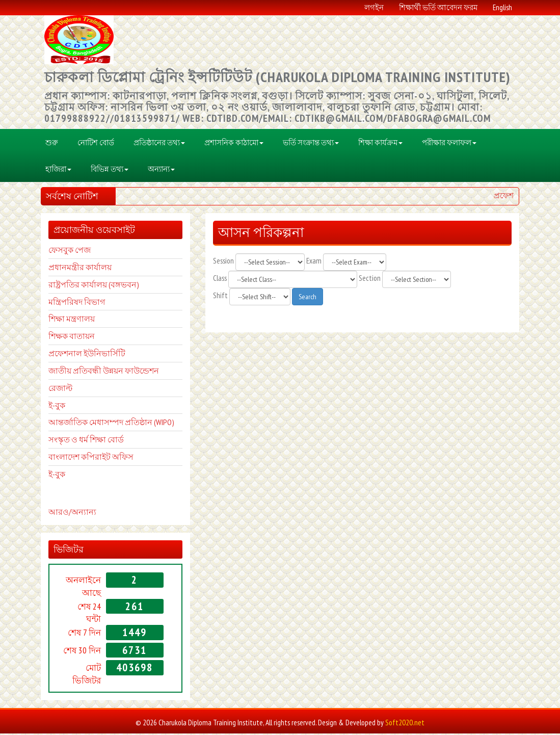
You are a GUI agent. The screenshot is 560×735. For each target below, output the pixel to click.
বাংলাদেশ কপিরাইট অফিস (91, 459)
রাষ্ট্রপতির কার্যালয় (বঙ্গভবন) (93, 286)
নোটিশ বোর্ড (95, 144)
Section (370, 279)
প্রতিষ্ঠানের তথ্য (159, 144)
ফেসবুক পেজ (69, 252)
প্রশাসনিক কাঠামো (233, 144)
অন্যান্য (161, 171)
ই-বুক (56, 407)
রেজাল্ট (60, 390)
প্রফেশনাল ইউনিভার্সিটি (86, 355)
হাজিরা (58, 171)
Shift (220, 297)
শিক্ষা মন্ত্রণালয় (71, 321)
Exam (314, 262)
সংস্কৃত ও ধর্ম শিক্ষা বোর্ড (86, 441)
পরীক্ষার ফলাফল (449, 144)
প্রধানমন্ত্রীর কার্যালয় (80, 269)
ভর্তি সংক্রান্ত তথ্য (311, 144)
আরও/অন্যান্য (72, 513)
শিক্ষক (58, 338)
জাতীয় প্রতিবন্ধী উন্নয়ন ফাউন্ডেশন (103, 373)
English (502, 8)
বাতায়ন (81, 338)
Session (223, 262)
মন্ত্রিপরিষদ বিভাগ (76, 303)
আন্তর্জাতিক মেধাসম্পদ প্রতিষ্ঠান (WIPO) (111, 424)
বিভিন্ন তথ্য (109, 171)
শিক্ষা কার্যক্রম (380, 144)
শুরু (51, 144)
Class (220, 279)
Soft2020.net (404, 724)
